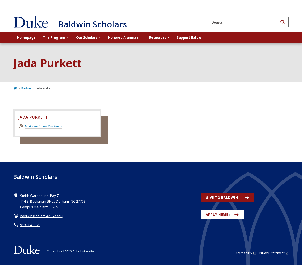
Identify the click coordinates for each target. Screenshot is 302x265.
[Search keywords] (242, 22)
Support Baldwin (190, 37)
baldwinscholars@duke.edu (43, 126)
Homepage (26, 37)
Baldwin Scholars (35, 176)
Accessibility (244, 253)
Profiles (26, 88)
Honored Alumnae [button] (123, 37)
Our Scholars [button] (86, 37)
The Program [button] (54, 37)
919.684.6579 (30, 225)
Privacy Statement (272, 253)
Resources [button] (157, 37)
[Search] (282, 22)
